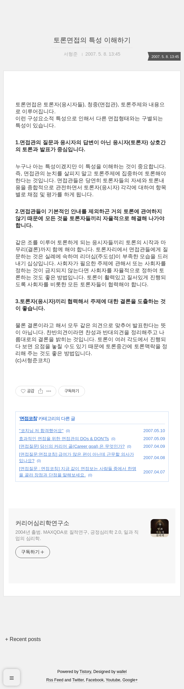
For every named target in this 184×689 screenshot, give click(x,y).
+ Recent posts (23, 639)
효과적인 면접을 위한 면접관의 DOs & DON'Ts (64, 438)
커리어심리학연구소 (42, 523)
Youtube (113, 680)
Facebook (95, 680)
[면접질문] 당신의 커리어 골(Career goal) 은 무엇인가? (72, 446)
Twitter (78, 680)
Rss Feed (54, 680)
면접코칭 (28, 418)
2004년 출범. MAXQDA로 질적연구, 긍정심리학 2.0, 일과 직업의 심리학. (77, 535)
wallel (122, 671)
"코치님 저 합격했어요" (41, 430)
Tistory (85, 671)
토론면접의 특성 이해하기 (91, 40)
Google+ (130, 680)
